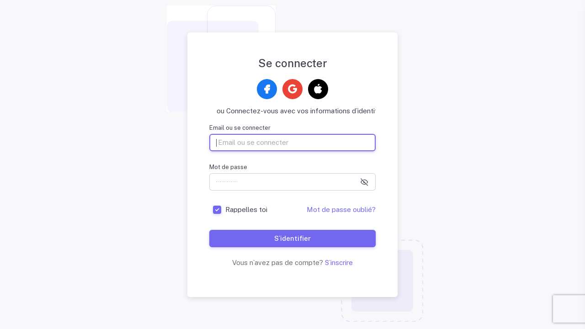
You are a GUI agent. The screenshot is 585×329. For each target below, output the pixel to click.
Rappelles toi (246, 209)
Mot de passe (228, 167)
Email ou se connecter (240, 127)
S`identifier (292, 238)
